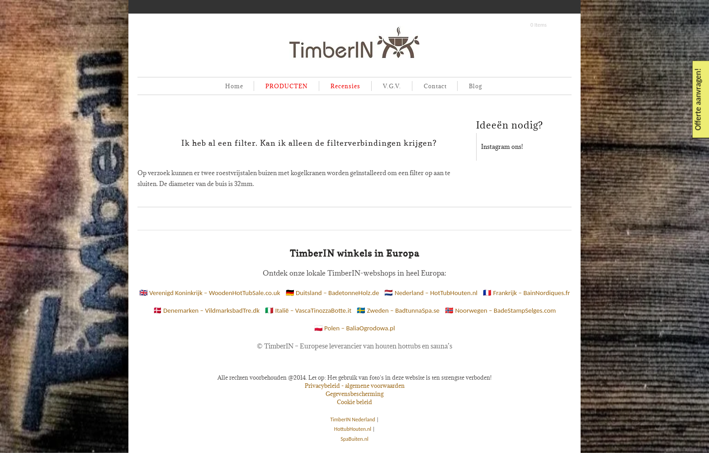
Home (234, 86)
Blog (475, 86)
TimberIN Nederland (352, 419)
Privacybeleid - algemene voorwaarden (355, 385)
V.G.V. (392, 86)
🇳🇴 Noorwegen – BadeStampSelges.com (500, 310)
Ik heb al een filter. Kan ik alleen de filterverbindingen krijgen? (309, 143)
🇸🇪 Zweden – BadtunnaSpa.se (398, 310)
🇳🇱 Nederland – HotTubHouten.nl (430, 293)
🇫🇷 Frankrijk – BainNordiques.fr (526, 293)
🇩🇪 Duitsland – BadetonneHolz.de (332, 293)
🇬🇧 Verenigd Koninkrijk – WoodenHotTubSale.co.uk (209, 293)
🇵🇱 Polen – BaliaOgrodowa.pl (354, 328)
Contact (435, 86)
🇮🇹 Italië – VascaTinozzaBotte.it (308, 310)
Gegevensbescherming (354, 393)
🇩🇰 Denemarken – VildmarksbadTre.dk (206, 310)
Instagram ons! (502, 147)
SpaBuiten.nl (354, 439)
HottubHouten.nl (352, 429)
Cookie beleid (354, 401)
